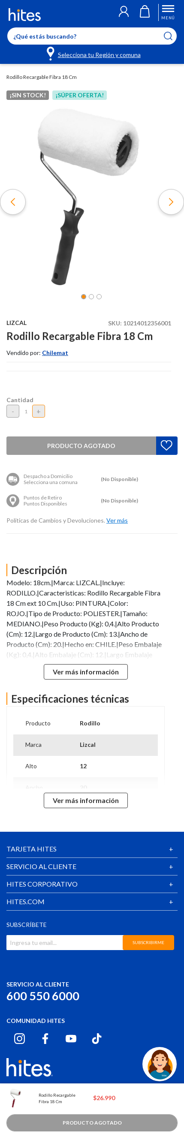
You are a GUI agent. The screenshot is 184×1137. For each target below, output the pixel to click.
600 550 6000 (42, 996)
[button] (124, 12)
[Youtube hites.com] (71, 1038)
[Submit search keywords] (173, 36)
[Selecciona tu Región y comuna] (94, 53)
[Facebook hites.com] (45, 1038)
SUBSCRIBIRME (148, 942)
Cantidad (19, 399)
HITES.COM (25, 901)
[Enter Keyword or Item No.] (92, 36)
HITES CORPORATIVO (42, 884)
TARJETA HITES (31, 849)
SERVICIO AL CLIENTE (41, 866)
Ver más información (86, 672)
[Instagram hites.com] (19, 1038)
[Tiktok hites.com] (96, 1038)
